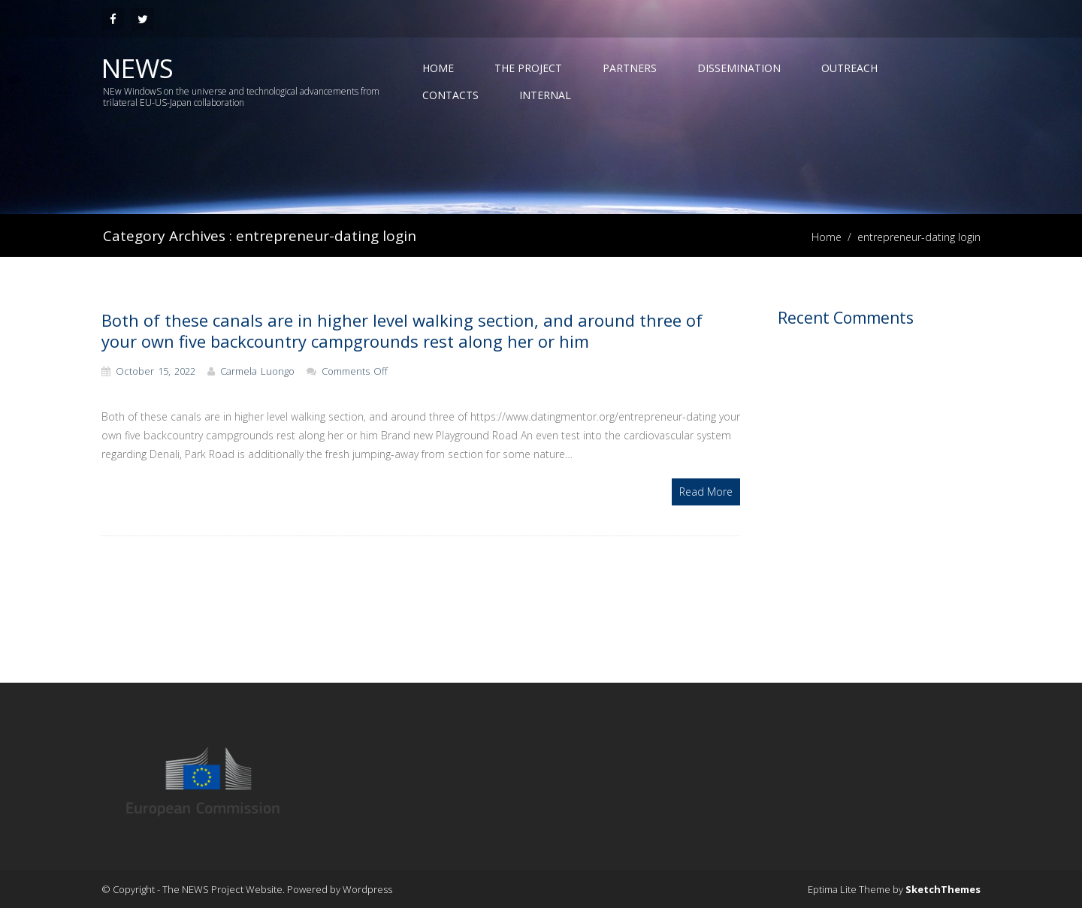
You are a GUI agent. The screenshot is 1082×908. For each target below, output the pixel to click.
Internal (545, 95)
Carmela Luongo (257, 371)
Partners (630, 68)
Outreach (849, 68)
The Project (528, 68)
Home (438, 68)
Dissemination (739, 68)
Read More (706, 491)
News (137, 68)
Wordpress (367, 889)
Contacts (450, 95)
